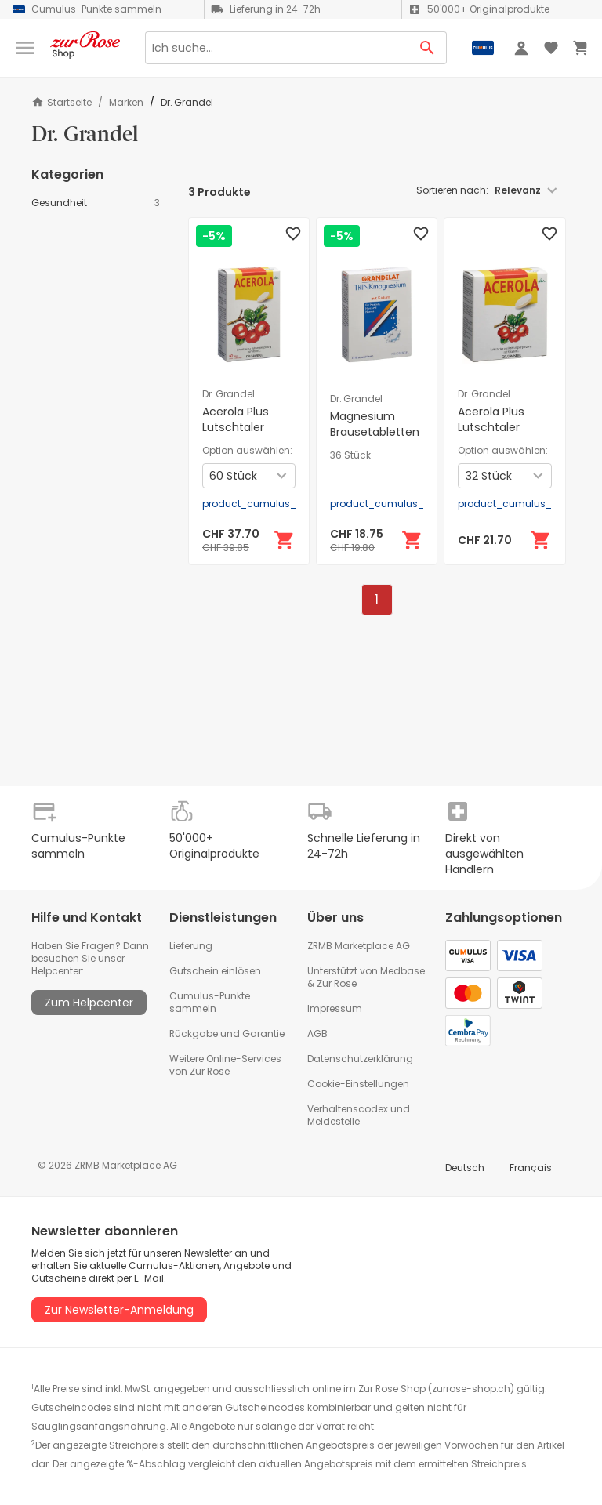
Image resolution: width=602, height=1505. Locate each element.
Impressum (334, 1008)
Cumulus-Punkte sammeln (209, 1002)
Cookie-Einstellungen (358, 1083)
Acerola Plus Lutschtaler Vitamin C (235, 427)
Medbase (402, 970)
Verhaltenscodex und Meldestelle (358, 1115)
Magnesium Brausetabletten (374, 424)
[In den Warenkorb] (285, 540)
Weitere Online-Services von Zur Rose (225, 1065)
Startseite (61, 102)
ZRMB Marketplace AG (358, 945)
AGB (317, 1033)
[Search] (276, 47)
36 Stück (350, 455)
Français (531, 1167)
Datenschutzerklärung (360, 1058)
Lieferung (190, 945)
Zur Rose (337, 983)
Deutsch (464, 1167)
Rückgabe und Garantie (227, 1033)
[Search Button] (427, 47)
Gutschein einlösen (215, 970)
